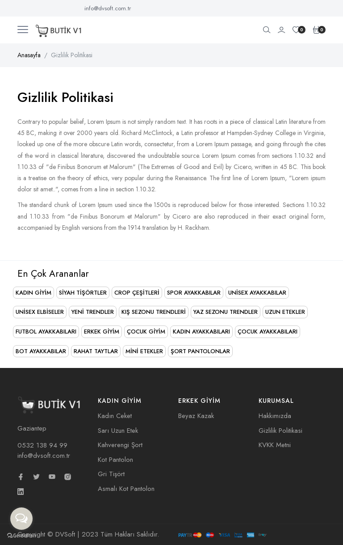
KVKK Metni (275, 445)
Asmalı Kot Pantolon (126, 489)
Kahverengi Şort (120, 445)
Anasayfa (29, 55)
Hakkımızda (275, 416)
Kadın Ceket (115, 416)
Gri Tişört (111, 474)
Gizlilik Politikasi (280, 430)
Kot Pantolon (115, 460)
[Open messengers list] (21, 518)
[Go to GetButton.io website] (21, 536)
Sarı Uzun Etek (118, 430)
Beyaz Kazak (196, 416)
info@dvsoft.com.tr (107, 8)
